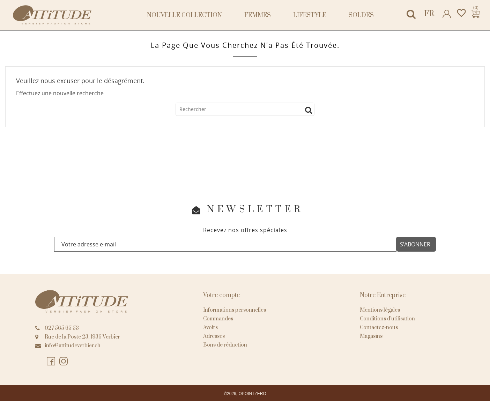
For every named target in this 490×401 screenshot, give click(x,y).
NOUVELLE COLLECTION (184, 15)
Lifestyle (309, 15)
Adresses (214, 336)
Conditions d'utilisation (387, 318)
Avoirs (210, 327)
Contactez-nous (379, 327)
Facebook (51, 361)
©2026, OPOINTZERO (245, 393)
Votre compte (221, 295)
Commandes (218, 318)
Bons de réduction (225, 345)
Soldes (361, 15)
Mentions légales (380, 310)
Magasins (371, 336)
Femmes (257, 15)
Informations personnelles (234, 310)
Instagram (63, 361)
